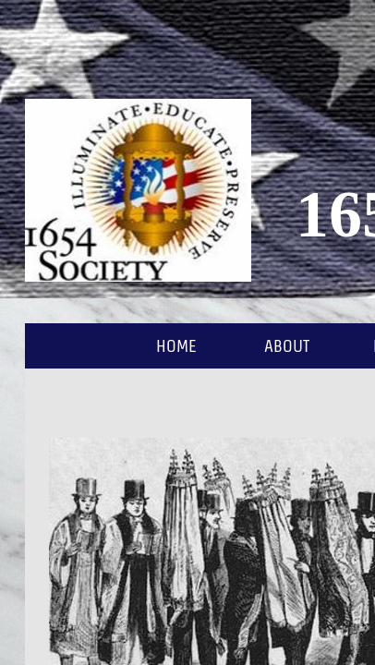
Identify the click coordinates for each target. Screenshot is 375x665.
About (286, 346)
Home (176, 346)
